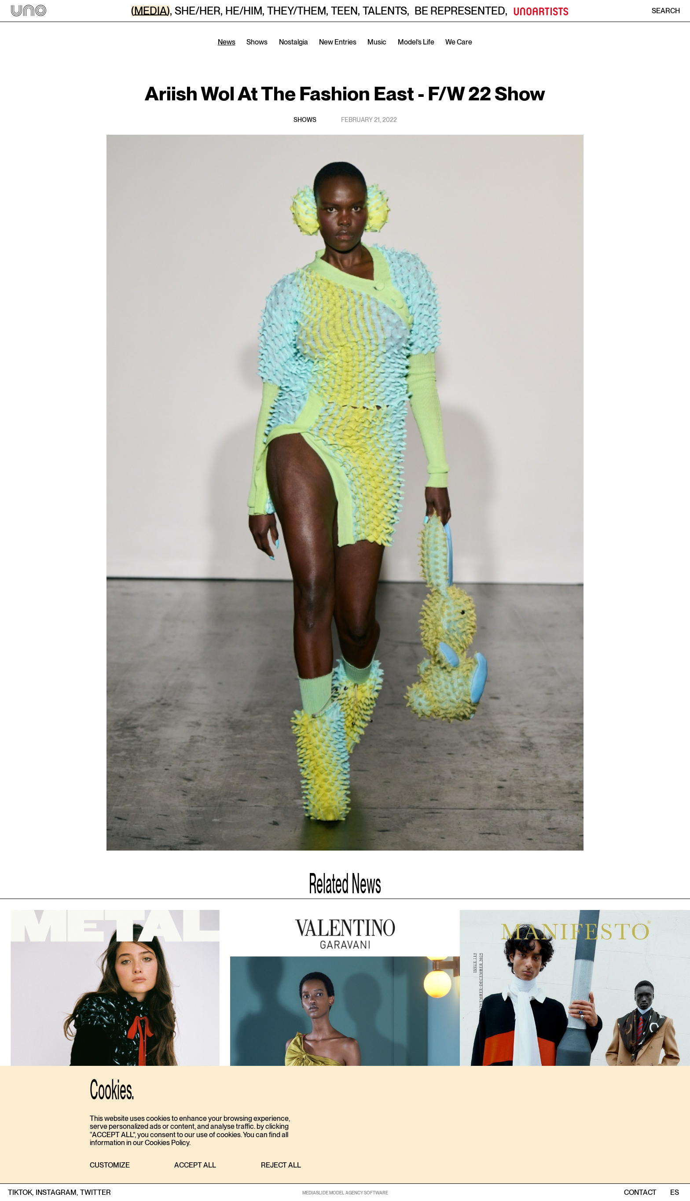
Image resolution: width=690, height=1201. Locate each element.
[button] (110, 1165)
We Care (458, 42)
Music (376, 42)
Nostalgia (293, 42)
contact (640, 1192)
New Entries (337, 42)
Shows (257, 42)
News (226, 42)
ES (674, 1192)
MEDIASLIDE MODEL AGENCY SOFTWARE (345, 1192)
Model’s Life (416, 42)
